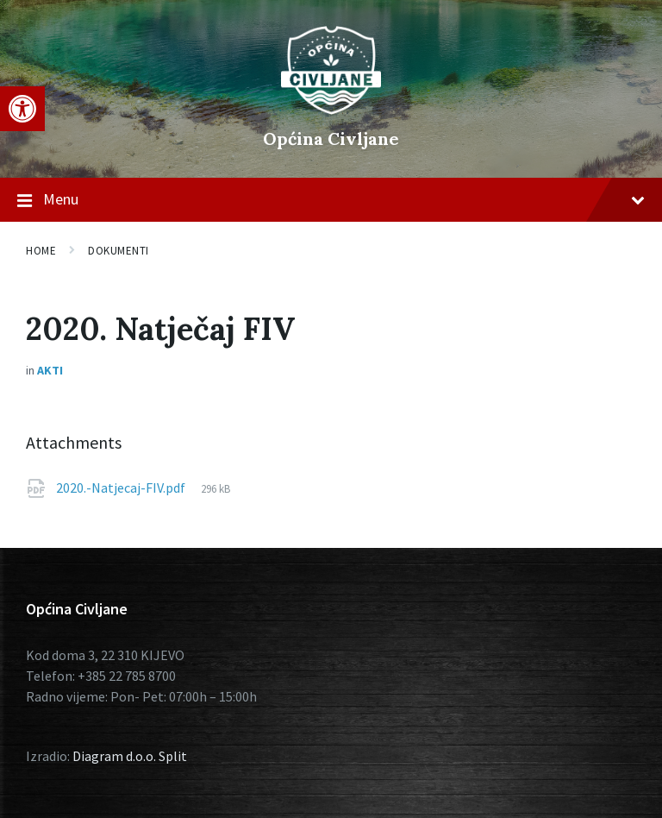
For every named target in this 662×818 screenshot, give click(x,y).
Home (41, 250)
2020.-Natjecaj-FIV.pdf (122, 487)
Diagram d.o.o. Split (129, 756)
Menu (331, 200)
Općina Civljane (331, 138)
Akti (50, 370)
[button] (22, 108)
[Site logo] (331, 109)
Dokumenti (118, 250)
